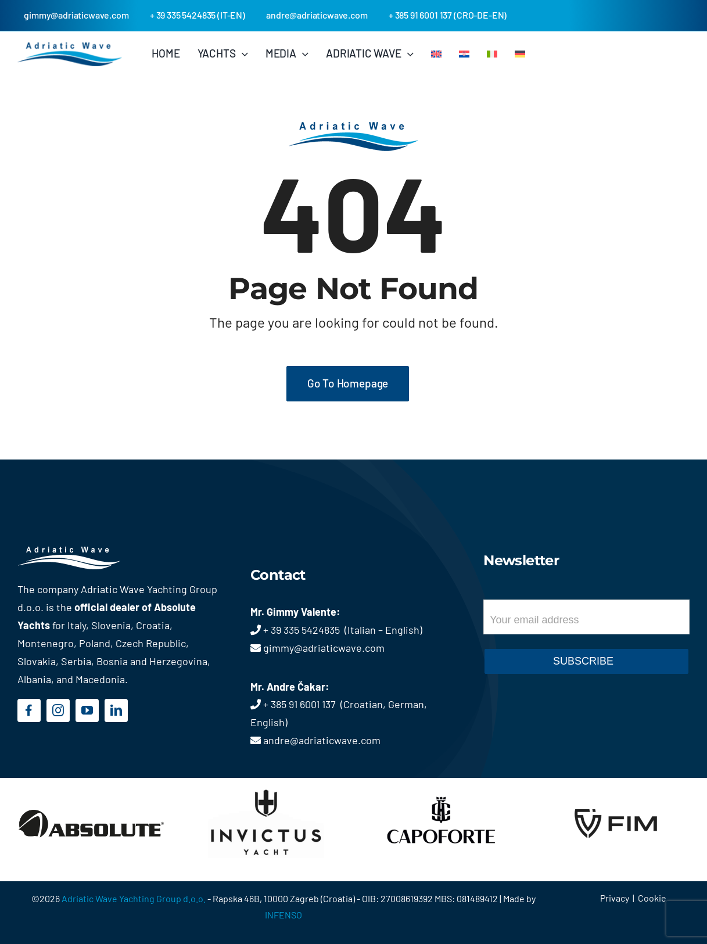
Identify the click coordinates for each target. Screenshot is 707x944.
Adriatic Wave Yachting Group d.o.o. (134, 898)
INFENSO (283, 914)
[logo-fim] (615, 784)
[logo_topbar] (69, 47)
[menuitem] (436, 53)
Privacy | (619, 897)
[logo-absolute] (91, 786)
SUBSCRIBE (583, 661)
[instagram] (58, 710)
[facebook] (29, 710)
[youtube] (87, 710)
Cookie (652, 897)
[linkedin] (116, 710)
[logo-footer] (85, 551)
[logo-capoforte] (441, 786)
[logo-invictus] (266, 786)
